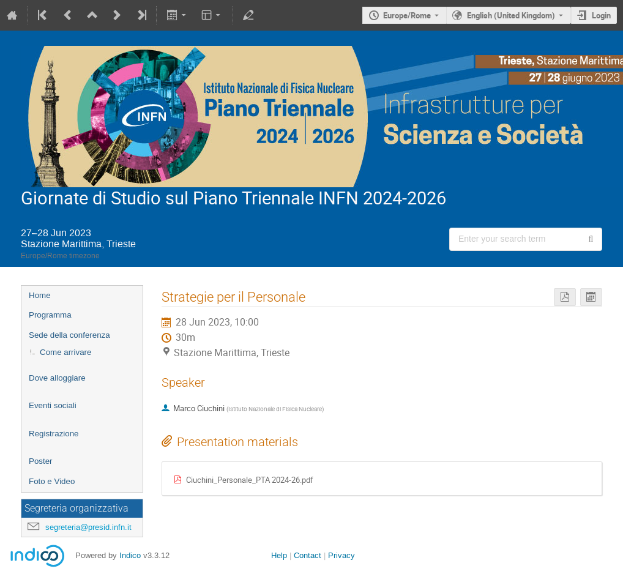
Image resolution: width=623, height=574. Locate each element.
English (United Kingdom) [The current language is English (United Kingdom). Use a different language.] (511, 15)
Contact (307, 555)
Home (40, 295)
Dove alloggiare (57, 377)
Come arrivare (65, 352)
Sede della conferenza (69, 335)
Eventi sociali (52, 405)
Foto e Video (52, 481)
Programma (50, 314)
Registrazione (54, 433)
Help (279, 555)
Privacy (341, 555)
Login (601, 15)
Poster (41, 461)
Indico (130, 555)
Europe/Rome (407, 15)
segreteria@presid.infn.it (88, 527)
